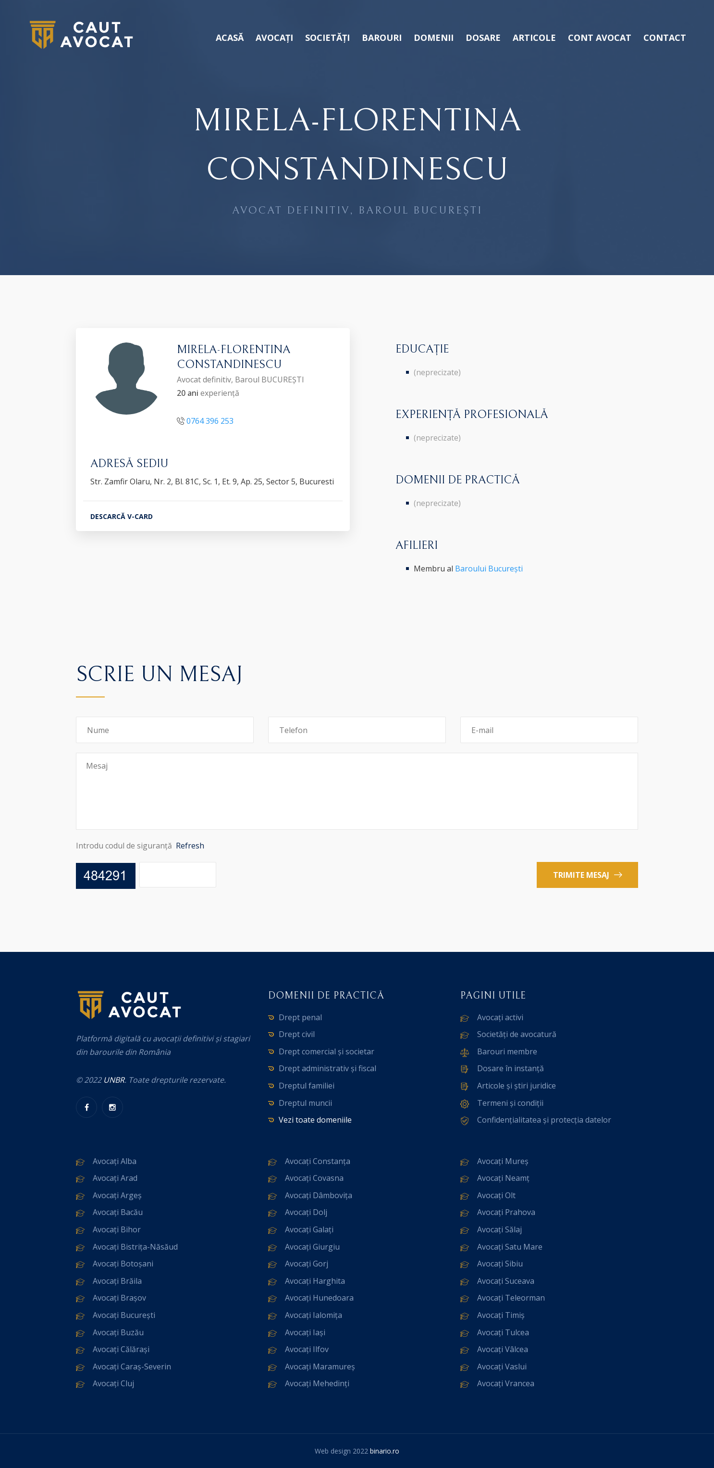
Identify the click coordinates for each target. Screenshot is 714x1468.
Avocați (274, 37)
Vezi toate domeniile (315, 1119)
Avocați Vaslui (502, 1366)
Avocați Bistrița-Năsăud (135, 1246)
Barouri (382, 37)
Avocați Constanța (317, 1161)
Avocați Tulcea (503, 1332)
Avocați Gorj (306, 1263)
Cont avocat (599, 37)
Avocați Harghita (315, 1281)
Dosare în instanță (510, 1068)
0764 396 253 (210, 421)
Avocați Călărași (121, 1349)
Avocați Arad (115, 1178)
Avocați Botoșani (123, 1263)
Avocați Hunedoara (319, 1297)
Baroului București (489, 568)
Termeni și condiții (510, 1103)
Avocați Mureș (503, 1161)
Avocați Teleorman (511, 1297)
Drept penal (300, 1017)
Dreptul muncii (305, 1103)
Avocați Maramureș (320, 1366)
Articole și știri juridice (516, 1085)
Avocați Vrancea (505, 1383)
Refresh (190, 845)
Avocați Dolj (306, 1212)
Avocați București (124, 1315)
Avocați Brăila (117, 1281)
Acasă (230, 37)
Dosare (483, 37)
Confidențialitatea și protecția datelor (544, 1119)
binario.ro (384, 1450)
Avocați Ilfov (307, 1349)
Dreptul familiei (306, 1085)
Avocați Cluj (113, 1383)
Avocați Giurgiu (312, 1246)
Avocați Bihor (117, 1229)
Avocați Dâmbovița (318, 1195)
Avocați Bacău (118, 1212)
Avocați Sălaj (499, 1229)
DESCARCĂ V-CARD (121, 516)
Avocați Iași (305, 1332)
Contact (664, 37)
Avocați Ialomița (313, 1315)
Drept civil (297, 1034)
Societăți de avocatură (516, 1034)
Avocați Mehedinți (317, 1383)
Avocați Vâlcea (502, 1349)
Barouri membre (507, 1051)
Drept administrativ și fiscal (327, 1068)
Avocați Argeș (117, 1195)
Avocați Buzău (118, 1332)
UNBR (113, 1080)
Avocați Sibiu (500, 1263)
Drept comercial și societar (326, 1051)
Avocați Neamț (503, 1178)
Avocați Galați (309, 1229)
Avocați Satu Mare (509, 1246)
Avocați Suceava (505, 1281)
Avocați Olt (496, 1195)
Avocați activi (500, 1017)
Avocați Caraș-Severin (132, 1366)
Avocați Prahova (506, 1212)
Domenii (434, 37)
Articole (534, 37)
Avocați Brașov (119, 1297)
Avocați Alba (114, 1161)
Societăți (327, 37)
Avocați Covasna (314, 1178)
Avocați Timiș (501, 1315)
